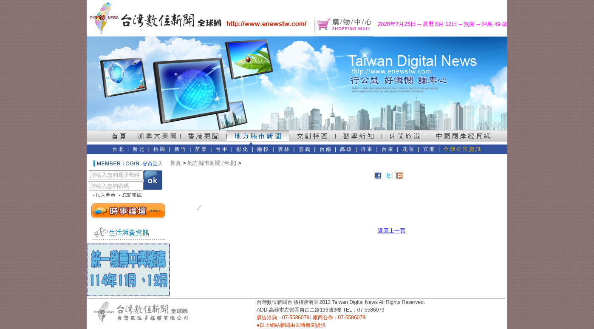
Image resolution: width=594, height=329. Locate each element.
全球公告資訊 (463, 149)
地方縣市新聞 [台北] (211, 163)
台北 (118, 149)
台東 (388, 149)
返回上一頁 (391, 230)
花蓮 (408, 149)
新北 (139, 149)
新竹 (180, 149)
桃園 (159, 149)
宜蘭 (429, 149)
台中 (222, 149)
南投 (263, 149)
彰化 (242, 149)
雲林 (284, 149)
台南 (326, 149)
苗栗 (201, 149)
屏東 (367, 149)
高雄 (346, 149)
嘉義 (305, 149)
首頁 (175, 163)
